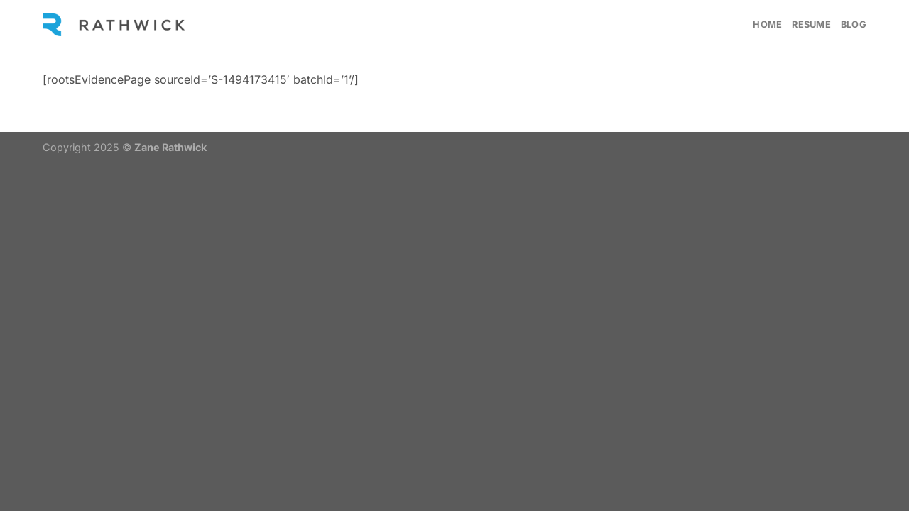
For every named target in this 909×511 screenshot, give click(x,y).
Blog (853, 24)
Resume (811, 24)
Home (767, 24)
